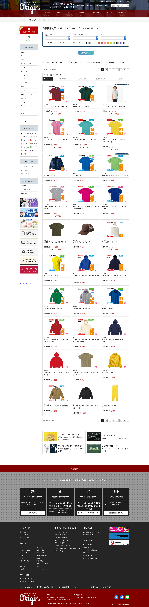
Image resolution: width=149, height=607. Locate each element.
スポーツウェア (25, 67)
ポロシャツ (24, 60)
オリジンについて (26, 587)
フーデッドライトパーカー (86, 308)
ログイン (99, 6)
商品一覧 (23, 52)
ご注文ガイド (25, 186)
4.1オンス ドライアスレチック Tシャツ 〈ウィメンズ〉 (115, 206)
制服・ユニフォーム (26, 94)
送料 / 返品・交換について (91, 550)
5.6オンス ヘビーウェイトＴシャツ (57, 241)
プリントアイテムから (27, 166)
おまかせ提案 (25, 170)
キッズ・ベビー (25, 75)
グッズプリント (24, 537)
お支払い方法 (87, 547)
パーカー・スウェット (27, 63)
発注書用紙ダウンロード (27, 581)
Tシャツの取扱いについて (62, 546)
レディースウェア (26, 71)
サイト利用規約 (93, 587)
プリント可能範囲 (60, 543)
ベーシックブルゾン (115, 372)
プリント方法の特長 (61, 537)
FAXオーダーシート (26, 174)
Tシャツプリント (25, 535)
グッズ (23, 117)
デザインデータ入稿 (26, 579)
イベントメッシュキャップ (86, 241)
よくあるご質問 (25, 189)
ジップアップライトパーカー (57, 308)
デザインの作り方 (60, 535)
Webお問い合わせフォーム (91, 532)
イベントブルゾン (57, 174)
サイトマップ (79, 587)
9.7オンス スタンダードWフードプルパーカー (115, 340)
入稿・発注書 (25, 574)
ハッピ (23, 102)
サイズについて (87, 545)
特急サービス (87, 553)
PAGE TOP (74, 469)
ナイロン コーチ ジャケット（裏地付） (57, 405)
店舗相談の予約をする (116, 513)
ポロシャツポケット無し (86, 105)
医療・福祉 (24, 98)
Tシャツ (23, 56)
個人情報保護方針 (64, 587)
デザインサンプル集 (61, 532)
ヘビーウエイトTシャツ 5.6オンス (57, 105)
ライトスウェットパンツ (115, 405)
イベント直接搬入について (91, 558)
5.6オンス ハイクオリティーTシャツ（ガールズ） (57, 206)
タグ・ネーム (25, 121)
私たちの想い (24, 532)
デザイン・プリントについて (65, 528)
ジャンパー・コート (26, 106)
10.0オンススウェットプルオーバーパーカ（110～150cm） (86, 340)
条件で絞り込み (86, 53)
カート (108, 6)
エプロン (23, 90)
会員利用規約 (107, 587)
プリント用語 (59, 551)
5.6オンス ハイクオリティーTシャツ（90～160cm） (115, 140)
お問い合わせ (25, 193)
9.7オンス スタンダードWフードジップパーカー (57, 373)
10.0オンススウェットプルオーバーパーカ (86, 276)
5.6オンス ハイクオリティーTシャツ (86, 139)
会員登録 (90, 6)
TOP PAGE (23, 20)
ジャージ (23, 110)
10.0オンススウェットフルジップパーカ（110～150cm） (57, 340)
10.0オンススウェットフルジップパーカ (115, 274)
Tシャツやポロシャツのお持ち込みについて (68, 548)
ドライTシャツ (86, 174)
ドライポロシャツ (115, 308)
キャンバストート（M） (115, 241)
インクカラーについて (61, 540)
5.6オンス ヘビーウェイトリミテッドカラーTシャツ (86, 373)
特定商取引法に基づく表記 (45, 587)
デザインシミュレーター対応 (55, 43)
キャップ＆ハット (26, 83)
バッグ (23, 79)
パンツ (23, 113)
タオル (23, 86)
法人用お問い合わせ (89, 535)
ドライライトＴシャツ (57, 274)
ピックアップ (25, 528)
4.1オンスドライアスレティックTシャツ (115, 174)
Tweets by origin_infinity (25, 283)
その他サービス (87, 555)
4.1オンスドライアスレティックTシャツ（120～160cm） (86, 206)
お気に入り (81, 6)
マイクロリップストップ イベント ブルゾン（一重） (86, 406)
